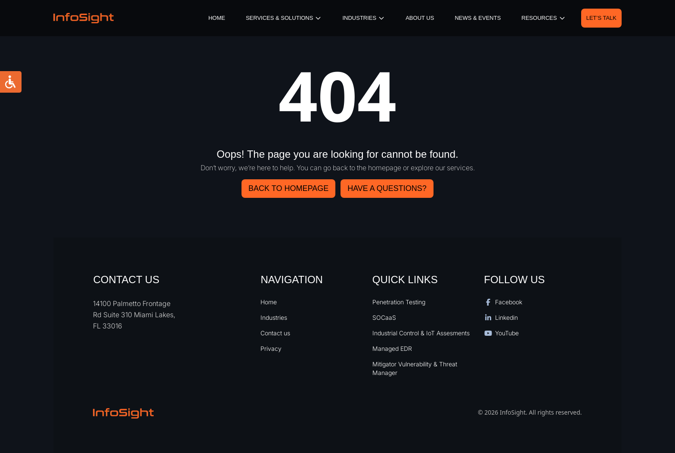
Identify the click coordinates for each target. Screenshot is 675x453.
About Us (420, 18)
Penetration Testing (398, 302)
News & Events (478, 18)
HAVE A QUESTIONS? (387, 188)
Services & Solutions (284, 18)
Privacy (271, 348)
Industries (273, 317)
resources (543, 18)
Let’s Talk (601, 18)
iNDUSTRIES (363, 18)
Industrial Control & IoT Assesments (421, 333)
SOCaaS (384, 317)
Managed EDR (392, 348)
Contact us (275, 333)
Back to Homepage (288, 188)
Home (216, 18)
